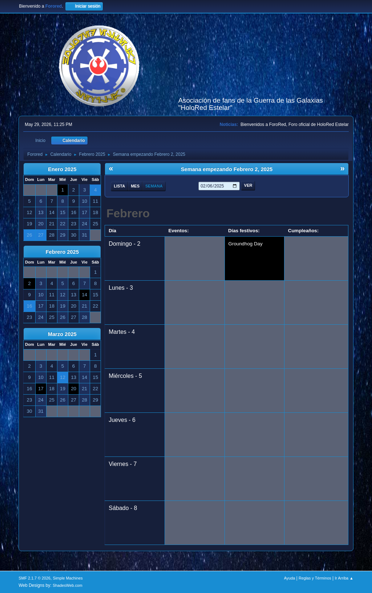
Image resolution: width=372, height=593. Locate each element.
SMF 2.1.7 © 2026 (34, 578)
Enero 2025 (62, 169)
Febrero (128, 213)
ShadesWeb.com (67, 585)
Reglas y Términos (315, 578)
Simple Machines (68, 578)
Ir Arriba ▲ (344, 578)
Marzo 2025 (62, 334)
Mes (135, 186)
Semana (154, 186)
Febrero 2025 (62, 252)
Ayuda (289, 578)
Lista (119, 186)
